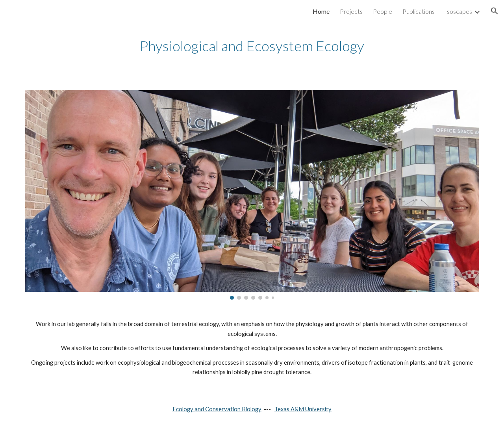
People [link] (382, 11)
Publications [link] (418, 11)
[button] (494, 11)
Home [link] (321, 11)
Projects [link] (351, 11)
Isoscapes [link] (458, 11)
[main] (252, 46)
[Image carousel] (252, 195)
